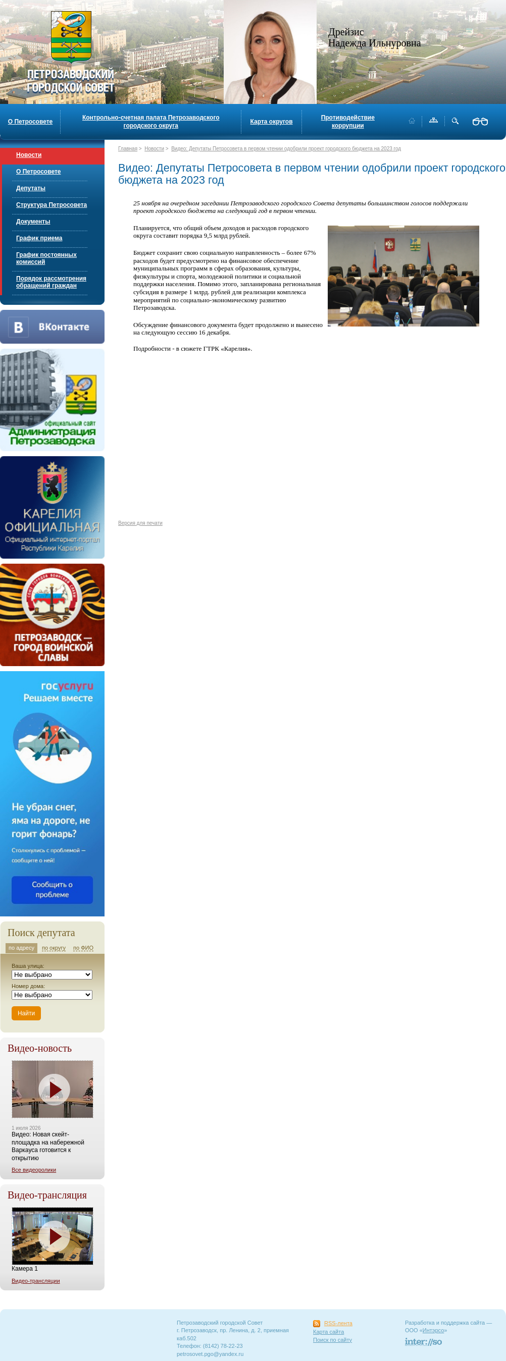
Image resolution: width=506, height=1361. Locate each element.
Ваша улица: (28, 966)
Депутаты (30, 188)
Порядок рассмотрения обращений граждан (51, 282)
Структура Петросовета (51, 204)
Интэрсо (433, 1330)
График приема (39, 238)
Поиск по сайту (332, 1340)
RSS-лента (338, 1323)
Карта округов (271, 121)
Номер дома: (28, 986)
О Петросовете (30, 121)
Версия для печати (140, 523)
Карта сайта (328, 1332)
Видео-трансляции (36, 1281)
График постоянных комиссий (46, 258)
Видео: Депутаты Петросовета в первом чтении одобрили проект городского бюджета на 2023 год (286, 148)
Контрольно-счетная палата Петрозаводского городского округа (151, 121)
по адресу (21, 948)
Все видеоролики (34, 1170)
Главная (127, 148)
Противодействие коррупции (348, 121)
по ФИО (83, 948)
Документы (33, 221)
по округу (54, 948)
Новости (28, 154)
